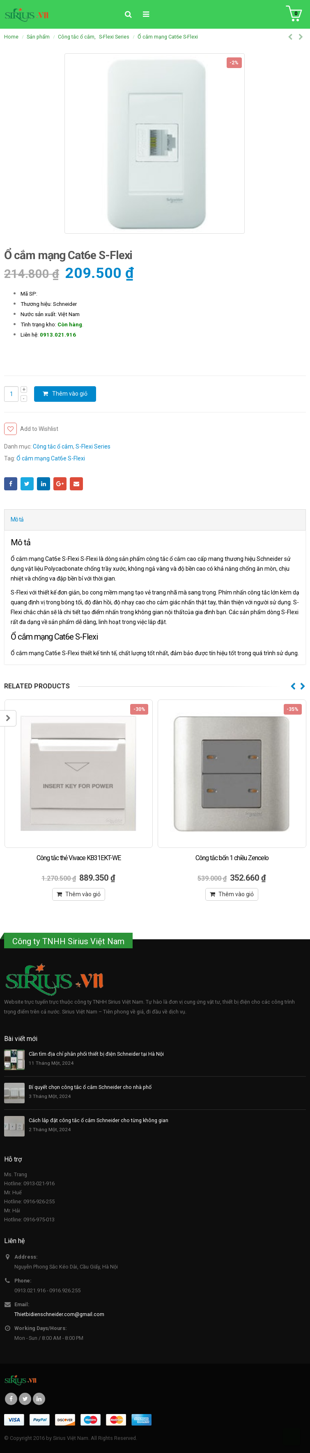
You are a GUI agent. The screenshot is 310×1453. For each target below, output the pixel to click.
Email (76, 483)
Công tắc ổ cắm (53, 446)
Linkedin (39, 1399)
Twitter (27, 483)
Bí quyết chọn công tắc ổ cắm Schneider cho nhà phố (90, 1087)
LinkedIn (43, 483)
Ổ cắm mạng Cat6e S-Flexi (50, 458)
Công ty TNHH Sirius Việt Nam (68, 941)
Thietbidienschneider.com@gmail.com (59, 1314)
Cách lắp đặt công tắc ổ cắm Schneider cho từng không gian (98, 1120)
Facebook (10, 483)
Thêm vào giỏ (69, 393)
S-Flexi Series (93, 446)
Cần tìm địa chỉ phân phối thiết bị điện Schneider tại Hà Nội (96, 1054)
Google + (60, 483)
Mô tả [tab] (17, 519)
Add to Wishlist (39, 429)
